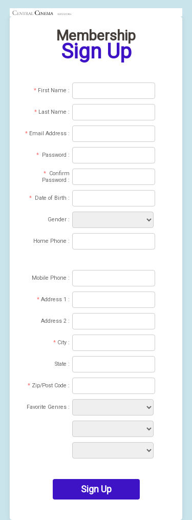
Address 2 (54, 321)
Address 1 (54, 299)
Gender (57, 219)
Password (54, 155)
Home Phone (50, 241)
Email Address (48, 133)
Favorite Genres (47, 407)
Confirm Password (56, 176)
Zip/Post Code (49, 385)
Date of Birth (51, 198)
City (62, 342)
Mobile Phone (49, 278)
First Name (52, 90)
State (61, 364)
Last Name (52, 112)
